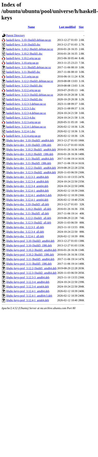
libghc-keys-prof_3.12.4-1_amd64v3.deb (29, 295)
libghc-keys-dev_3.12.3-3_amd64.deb (27, 176)
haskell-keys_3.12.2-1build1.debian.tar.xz (29, 81)
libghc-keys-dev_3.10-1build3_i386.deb (28, 144)
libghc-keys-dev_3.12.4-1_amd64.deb (27, 190)
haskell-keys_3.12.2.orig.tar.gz (23, 90)
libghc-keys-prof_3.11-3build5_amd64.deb (30, 259)
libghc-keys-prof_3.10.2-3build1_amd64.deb (31, 250)
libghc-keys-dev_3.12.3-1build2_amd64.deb (31, 172)
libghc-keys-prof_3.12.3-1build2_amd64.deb (31, 272)
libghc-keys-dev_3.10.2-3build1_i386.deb (29, 154)
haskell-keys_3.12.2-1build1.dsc (24, 85)
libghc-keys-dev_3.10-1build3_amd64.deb (30, 140)
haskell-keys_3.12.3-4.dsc (20, 117)
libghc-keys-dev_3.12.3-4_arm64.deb (27, 186)
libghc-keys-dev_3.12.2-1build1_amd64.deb (31, 167)
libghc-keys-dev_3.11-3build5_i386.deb (28, 163)
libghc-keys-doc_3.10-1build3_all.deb (27, 204)
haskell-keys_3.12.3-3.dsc (20, 108)
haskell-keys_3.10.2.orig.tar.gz (23, 58)
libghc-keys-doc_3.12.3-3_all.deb (25, 227)
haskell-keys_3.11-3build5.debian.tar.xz (28, 67)
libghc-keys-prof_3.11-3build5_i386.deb (29, 263)
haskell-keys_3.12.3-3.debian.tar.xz (26, 103)
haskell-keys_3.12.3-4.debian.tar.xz (26, 113)
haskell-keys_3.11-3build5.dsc (23, 71)
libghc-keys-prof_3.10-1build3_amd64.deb (30, 240)
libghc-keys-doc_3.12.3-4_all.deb (25, 231)
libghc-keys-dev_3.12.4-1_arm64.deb (27, 199)
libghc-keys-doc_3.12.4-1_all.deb (25, 236)
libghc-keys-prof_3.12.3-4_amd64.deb (27, 281)
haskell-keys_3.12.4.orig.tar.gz (23, 135)
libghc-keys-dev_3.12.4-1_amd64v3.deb (29, 195)
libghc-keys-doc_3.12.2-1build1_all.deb (28, 218)
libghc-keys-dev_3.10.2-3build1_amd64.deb (31, 149)
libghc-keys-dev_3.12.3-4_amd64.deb (27, 181)
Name (31, 26)
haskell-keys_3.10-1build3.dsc (23, 44)
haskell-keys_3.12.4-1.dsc (20, 131)
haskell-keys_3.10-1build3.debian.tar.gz (28, 39)
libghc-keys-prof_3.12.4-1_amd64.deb (27, 291)
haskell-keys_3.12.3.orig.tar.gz (23, 122)
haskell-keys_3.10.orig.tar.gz (22, 62)
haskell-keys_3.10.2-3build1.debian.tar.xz (29, 49)
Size (81, 26)
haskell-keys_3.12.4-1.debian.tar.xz (26, 126)
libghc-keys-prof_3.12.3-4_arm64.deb (27, 286)
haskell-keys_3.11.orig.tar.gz (22, 76)
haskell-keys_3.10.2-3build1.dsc (24, 53)
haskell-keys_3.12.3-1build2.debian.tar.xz (29, 94)
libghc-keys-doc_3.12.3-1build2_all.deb (28, 222)
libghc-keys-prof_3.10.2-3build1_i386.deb (30, 254)
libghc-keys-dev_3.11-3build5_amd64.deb (30, 158)
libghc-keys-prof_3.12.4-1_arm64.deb (27, 300)
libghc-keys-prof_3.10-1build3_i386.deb (29, 245)
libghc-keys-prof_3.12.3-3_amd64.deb (27, 277)
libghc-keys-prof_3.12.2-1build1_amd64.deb (31, 268)
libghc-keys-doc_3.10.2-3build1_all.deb (28, 208)
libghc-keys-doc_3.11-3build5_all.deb (27, 213)
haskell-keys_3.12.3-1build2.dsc (24, 99)
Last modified (67, 26)
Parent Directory (15, 35)
